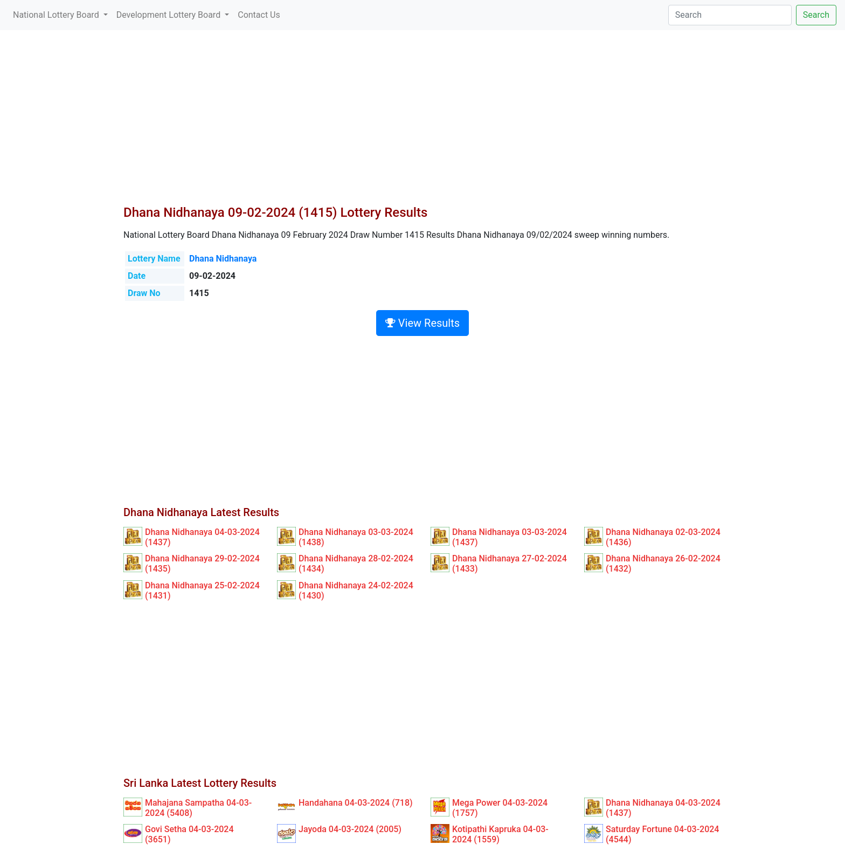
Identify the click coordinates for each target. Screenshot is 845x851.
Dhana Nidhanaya (223, 258)
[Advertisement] (422, 124)
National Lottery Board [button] (57, 15)
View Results (422, 323)
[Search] (730, 15)
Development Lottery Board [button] (169, 15)
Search (816, 15)
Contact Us (259, 15)
